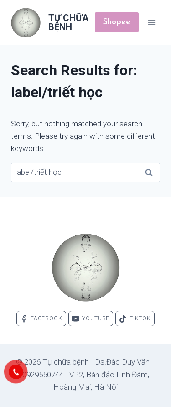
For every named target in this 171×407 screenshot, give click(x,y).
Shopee (116, 22)
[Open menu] (151, 22)
